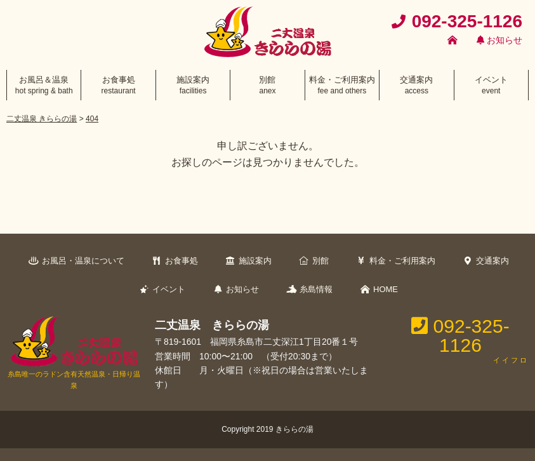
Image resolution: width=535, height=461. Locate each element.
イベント (168, 289)
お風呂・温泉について (83, 260)
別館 (320, 260)
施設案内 (255, 260)
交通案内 (492, 260)
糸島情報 (316, 289)
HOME (385, 289)
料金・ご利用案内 (402, 260)
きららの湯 (294, 429)
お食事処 (181, 260)
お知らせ (499, 40)
